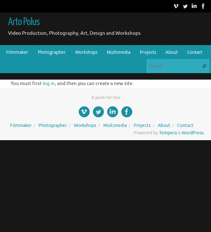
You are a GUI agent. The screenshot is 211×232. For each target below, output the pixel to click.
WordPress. (193, 133)
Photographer (52, 125)
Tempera (168, 133)
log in (49, 84)
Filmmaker (21, 125)
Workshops (85, 125)
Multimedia (115, 125)
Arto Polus (24, 22)
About (164, 125)
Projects (142, 125)
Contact (185, 125)
